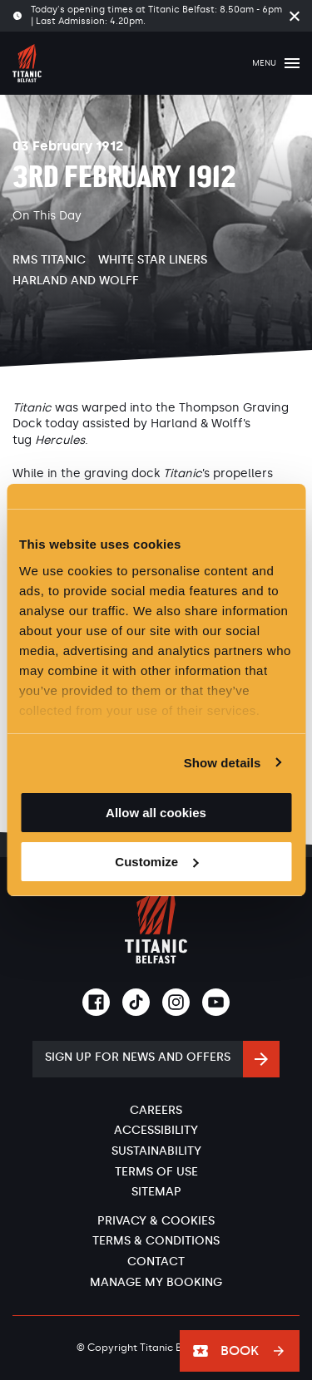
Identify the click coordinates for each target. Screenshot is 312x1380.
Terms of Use (156, 1172)
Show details (222, 763)
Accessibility (156, 1130)
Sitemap (156, 1192)
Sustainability (156, 1151)
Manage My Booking (156, 1282)
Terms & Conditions (156, 1241)
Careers (156, 1110)
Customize (156, 862)
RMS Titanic (49, 260)
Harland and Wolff (75, 281)
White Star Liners (152, 260)
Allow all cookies (156, 813)
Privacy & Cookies (156, 1221)
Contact (156, 1261)
